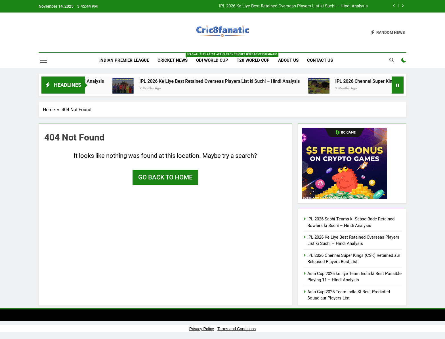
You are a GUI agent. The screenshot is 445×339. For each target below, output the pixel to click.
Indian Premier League (124, 60)
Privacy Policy (201, 328)
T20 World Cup (253, 60)
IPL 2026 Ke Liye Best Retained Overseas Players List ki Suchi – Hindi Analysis (293, 6)
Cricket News (175, 58)
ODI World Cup (212, 60)
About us (288, 60)
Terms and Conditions (236, 328)
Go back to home (165, 177)
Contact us (320, 60)
